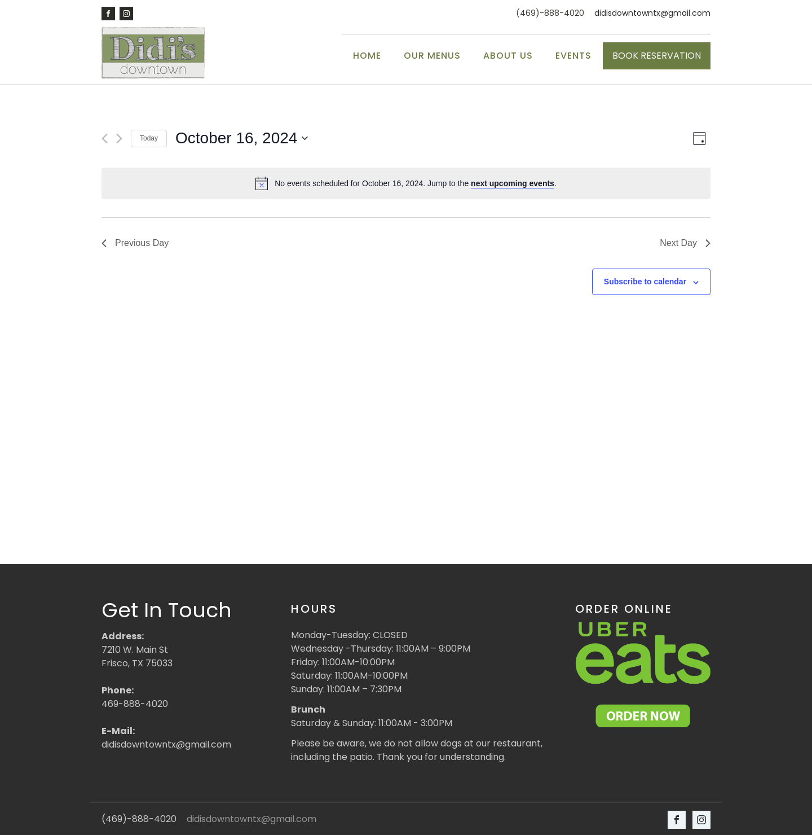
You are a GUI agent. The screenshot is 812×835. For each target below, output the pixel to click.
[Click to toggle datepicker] (241, 137)
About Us (508, 55)
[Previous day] (105, 137)
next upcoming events (512, 182)
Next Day (685, 242)
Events (573, 55)
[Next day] (119, 137)
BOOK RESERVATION (656, 55)
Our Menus (432, 55)
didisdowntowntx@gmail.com (652, 13)
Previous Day (135, 242)
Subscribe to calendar (645, 280)
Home (367, 55)
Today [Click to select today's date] (149, 138)
